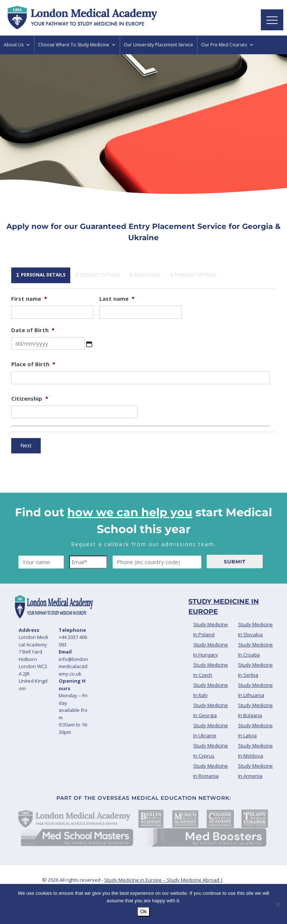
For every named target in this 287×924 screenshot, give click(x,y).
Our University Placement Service (158, 45)
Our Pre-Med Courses (227, 45)
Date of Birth (33, 330)
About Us (17, 45)
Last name (117, 298)
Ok (143, 911)
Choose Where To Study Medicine (77, 45)
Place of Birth (33, 364)
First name (29, 298)
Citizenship (29, 398)
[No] (277, 904)
